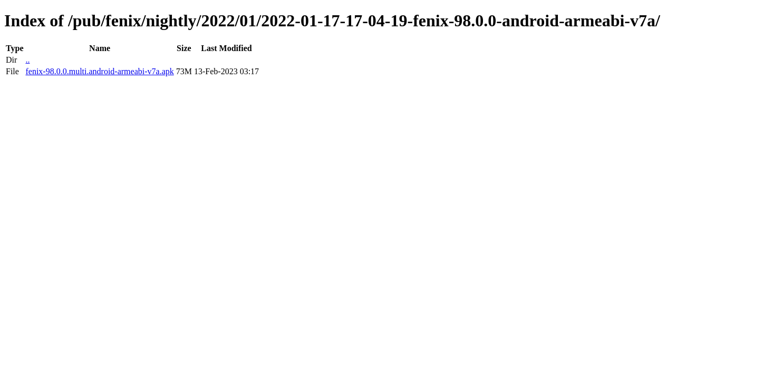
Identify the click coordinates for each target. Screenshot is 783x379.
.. (27, 59)
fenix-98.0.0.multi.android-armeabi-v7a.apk (99, 71)
